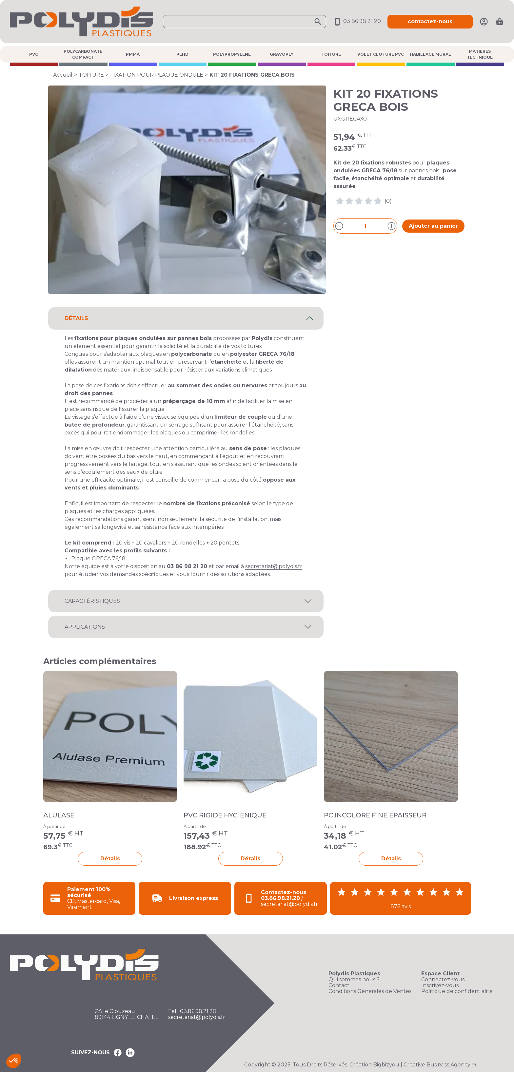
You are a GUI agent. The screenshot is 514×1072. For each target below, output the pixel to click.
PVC (33, 54)
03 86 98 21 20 (357, 21)
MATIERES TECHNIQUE (480, 54)
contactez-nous (430, 21)
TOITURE (331, 54)
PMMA (133, 54)
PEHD (182, 54)
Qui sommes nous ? (354, 980)
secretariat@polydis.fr (273, 566)
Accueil (62, 75)
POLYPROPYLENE (232, 54)
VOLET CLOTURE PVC (380, 54)
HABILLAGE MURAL (430, 54)
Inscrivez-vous (440, 985)
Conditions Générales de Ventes (369, 991)
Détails (110, 858)
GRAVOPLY (281, 54)
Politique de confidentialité (457, 991)
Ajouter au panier (433, 226)
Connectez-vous (443, 980)
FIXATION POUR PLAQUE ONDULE (156, 75)
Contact (338, 985)
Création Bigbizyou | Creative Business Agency (409, 1065)
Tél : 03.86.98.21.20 (192, 1011)
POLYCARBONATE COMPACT (83, 54)
